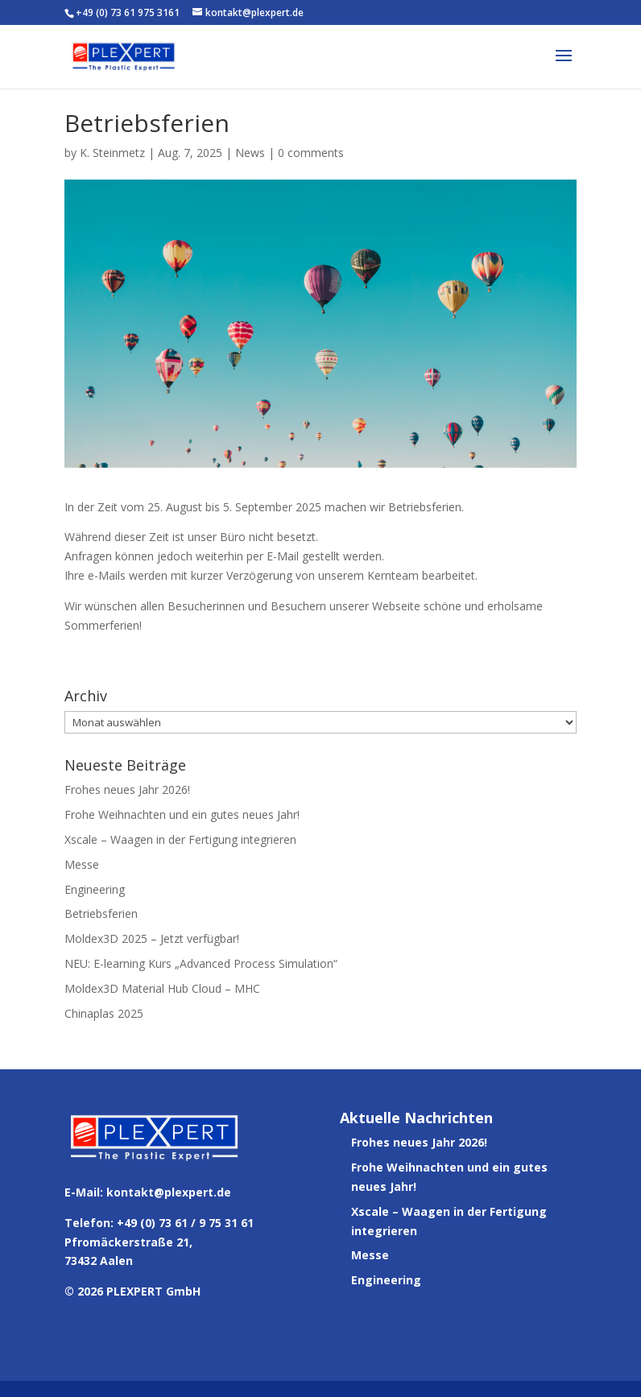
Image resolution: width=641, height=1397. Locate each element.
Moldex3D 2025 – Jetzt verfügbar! (151, 938)
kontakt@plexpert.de (168, 1192)
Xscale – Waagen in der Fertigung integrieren (180, 839)
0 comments (311, 152)
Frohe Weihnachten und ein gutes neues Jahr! (182, 814)
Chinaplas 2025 (103, 1013)
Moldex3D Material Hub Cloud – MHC (162, 988)
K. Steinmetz (112, 152)
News (250, 152)
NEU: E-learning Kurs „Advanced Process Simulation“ (200, 963)
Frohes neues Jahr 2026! (127, 789)
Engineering (94, 889)
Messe (81, 864)
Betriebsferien (101, 913)
